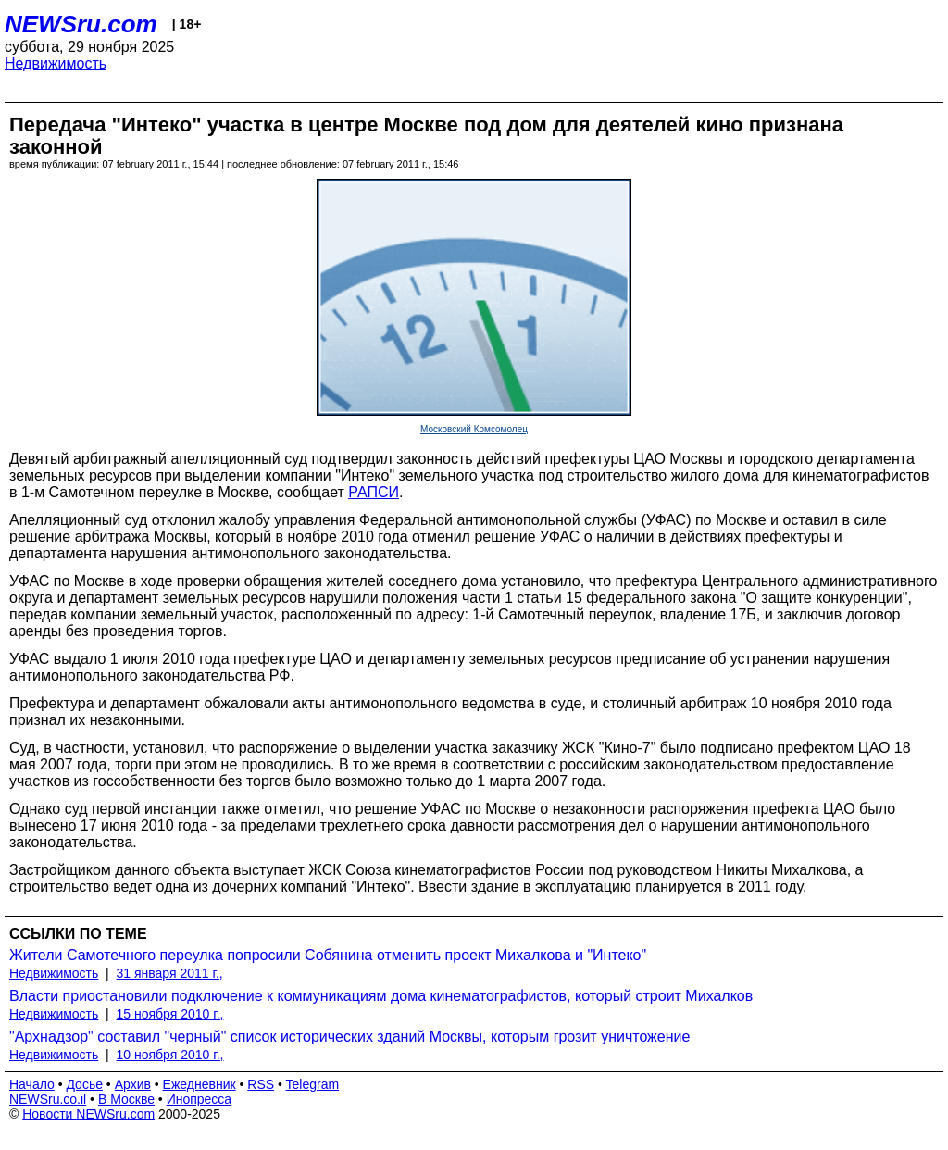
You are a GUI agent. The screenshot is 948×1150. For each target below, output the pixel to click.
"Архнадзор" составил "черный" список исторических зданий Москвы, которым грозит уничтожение (349, 1036)
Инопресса (199, 1099)
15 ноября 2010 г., (170, 1013)
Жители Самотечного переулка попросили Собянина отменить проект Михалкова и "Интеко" (327, 955)
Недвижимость (55, 63)
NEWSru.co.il (47, 1099)
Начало (32, 1084)
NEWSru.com (81, 24)
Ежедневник (199, 1084)
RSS (260, 1084)
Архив (133, 1084)
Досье (84, 1084)
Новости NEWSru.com (88, 1113)
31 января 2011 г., (170, 973)
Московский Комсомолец (474, 429)
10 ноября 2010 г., (170, 1054)
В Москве (126, 1099)
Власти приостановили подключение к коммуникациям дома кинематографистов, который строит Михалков (381, 996)
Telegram (313, 1084)
